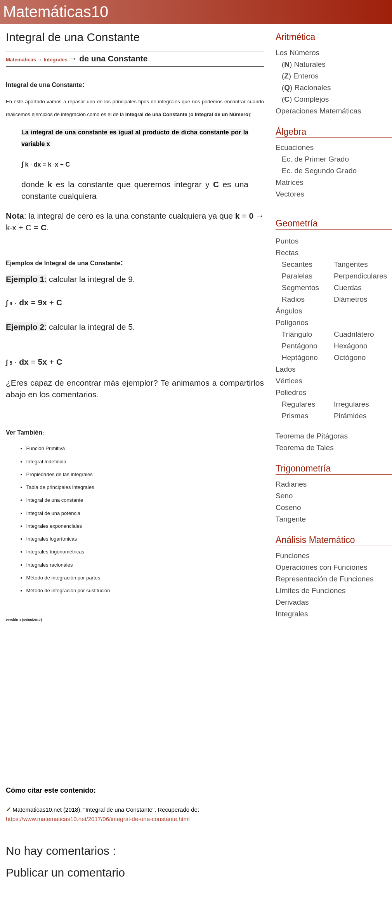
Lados (286, 369)
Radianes (291, 484)
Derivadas (292, 602)
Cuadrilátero (354, 334)
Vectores (290, 194)
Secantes (294, 264)
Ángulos (289, 311)
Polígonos (292, 322)
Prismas (292, 416)
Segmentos (297, 288)
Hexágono (351, 346)
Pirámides (350, 416)
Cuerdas (348, 288)
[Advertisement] (135, 699)
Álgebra (291, 132)
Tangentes (351, 264)
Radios (290, 299)
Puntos (287, 241)
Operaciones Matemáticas (318, 111)
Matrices (290, 182)
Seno (284, 496)
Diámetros (351, 299)
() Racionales (303, 87)
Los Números (297, 53)
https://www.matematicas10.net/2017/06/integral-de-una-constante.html (98, 819)
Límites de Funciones (311, 590)
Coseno (288, 507)
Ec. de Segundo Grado (316, 171)
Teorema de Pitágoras (312, 436)
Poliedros (291, 392)
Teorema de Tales (305, 448)
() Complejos (302, 99)
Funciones (293, 555)
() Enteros (297, 76)
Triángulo (294, 334)
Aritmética (295, 37)
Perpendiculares (360, 276)
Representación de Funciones (324, 579)
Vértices (289, 381)
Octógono (350, 357)
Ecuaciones (295, 147)
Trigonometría (303, 468)
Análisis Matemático (315, 540)
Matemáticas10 (55, 11)
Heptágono (297, 357)
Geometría (297, 223)
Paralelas (294, 276)
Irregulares (351, 404)
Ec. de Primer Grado (312, 159)
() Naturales (301, 64)
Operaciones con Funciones (322, 567)
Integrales (55, 60)
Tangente (291, 519)
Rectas (287, 253)
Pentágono (296, 346)
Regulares (295, 404)
